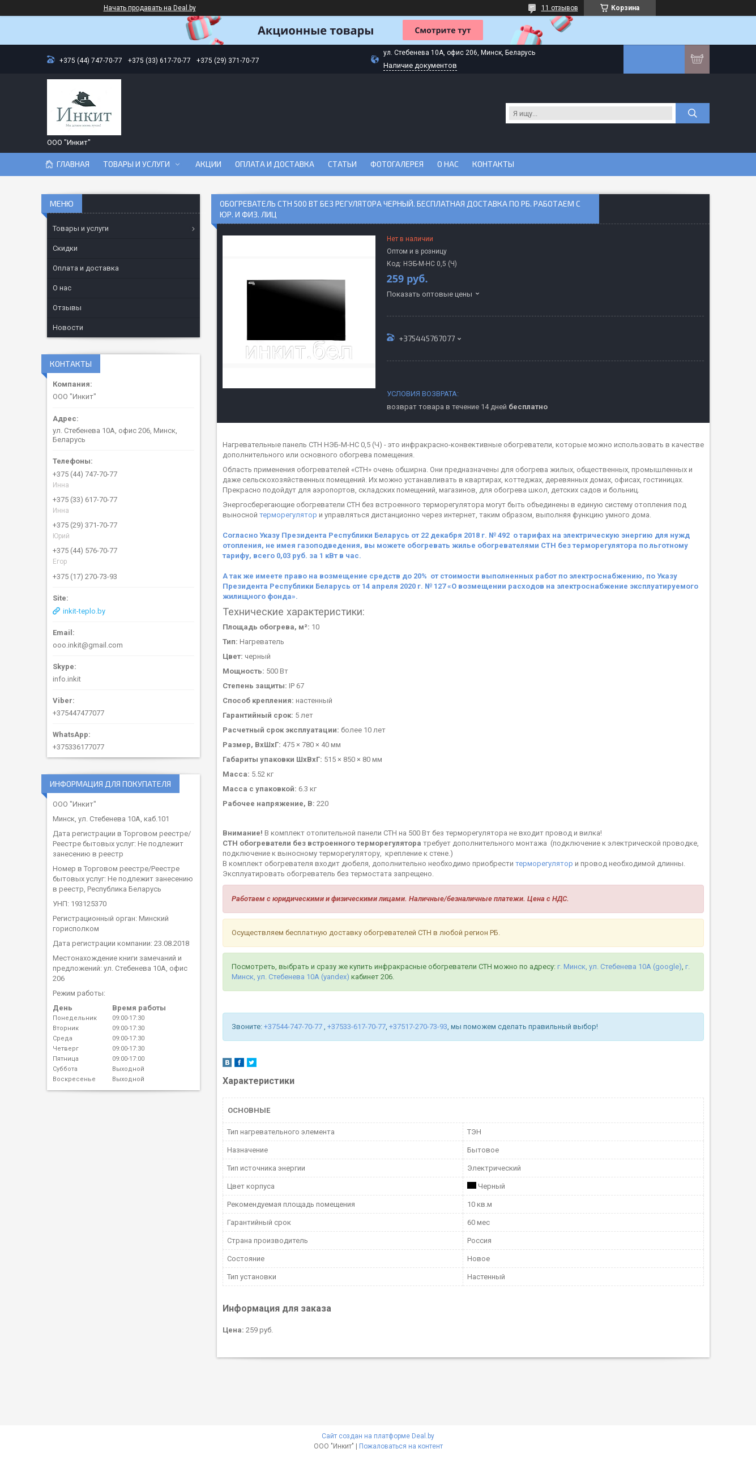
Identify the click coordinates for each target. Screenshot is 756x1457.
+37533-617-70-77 (356, 1026)
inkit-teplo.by (84, 611)
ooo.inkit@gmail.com (88, 645)
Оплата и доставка (274, 164)
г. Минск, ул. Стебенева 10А (603, 966)
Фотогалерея (397, 164)
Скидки (65, 248)
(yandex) (335, 976)
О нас (448, 164)
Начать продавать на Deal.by (150, 8)
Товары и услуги (136, 164)
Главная (73, 164)
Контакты (493, 164)
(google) (667, 966)
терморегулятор (288, 515)
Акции (208, 164)
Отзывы (67, 307)
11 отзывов (559, 8)
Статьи (342, 164)
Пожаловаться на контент (401, 1446)
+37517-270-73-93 (418, 1026)
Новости (68, 327)
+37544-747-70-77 (294, 1026)
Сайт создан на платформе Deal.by (378, 1436)
